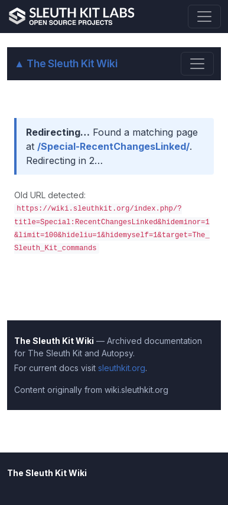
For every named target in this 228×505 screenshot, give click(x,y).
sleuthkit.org (121, 368)
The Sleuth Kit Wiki (66, 63)
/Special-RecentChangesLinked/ (113, 146)
